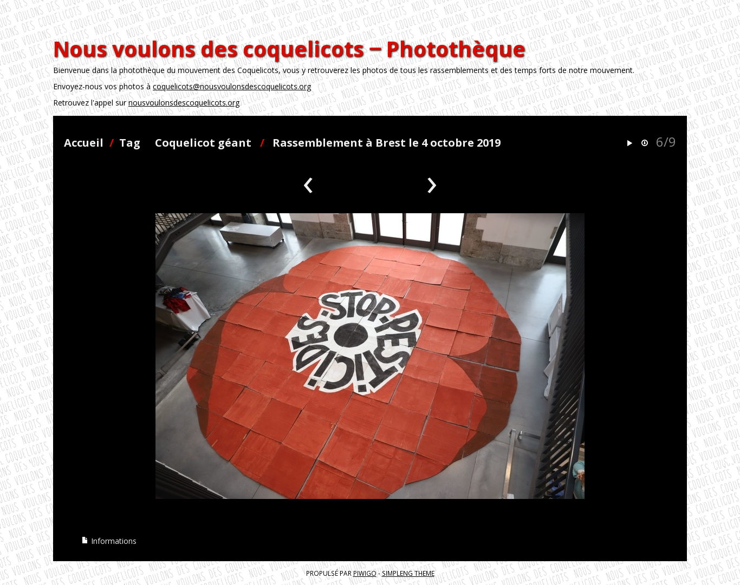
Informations (109, 541)
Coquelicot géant (203, 142)
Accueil (83, 142)
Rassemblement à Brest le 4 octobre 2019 (386, 142)
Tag (129, 142)
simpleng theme (408, 573)
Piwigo (365, 573)
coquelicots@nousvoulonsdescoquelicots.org (232, 86)
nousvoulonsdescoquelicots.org (183, 102)
